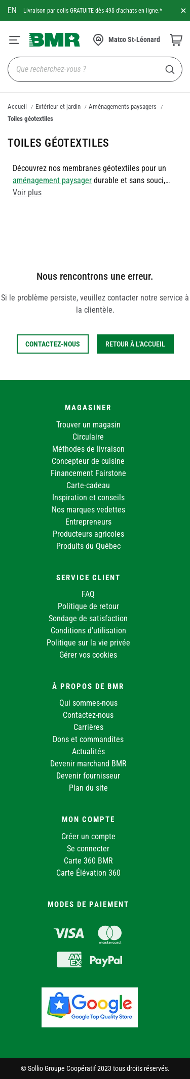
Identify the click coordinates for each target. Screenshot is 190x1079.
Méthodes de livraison (88, 449)
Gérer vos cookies (88, 655)
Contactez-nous (88, 715)
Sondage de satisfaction (88, 618)
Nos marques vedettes (88, 509)
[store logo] (54, 39)
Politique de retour (88, 606)
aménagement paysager (52, 180)
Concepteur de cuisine (88, 461)
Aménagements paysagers (123, 106)
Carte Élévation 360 (88, 873)
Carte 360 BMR (88, 861)
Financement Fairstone (88, 473)
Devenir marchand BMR (88, 763)
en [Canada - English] (12, 10)
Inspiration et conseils (88, 497)
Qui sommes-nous (88, 703)
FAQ (88, 594)
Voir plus (27, 192)
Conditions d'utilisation (88, 630)
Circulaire (88, 437)
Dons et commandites (88, 739)
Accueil (17, 106)
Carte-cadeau (88, 485)
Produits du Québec (88, 546)
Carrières (88, 727)
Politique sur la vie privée (88, 643)
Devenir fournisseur (88, 776)
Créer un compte (88, 836)
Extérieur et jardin (58, 106)
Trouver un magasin (88, 424)
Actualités (88, 751)
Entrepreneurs (88, 522)
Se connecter (88, 848)
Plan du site (88, 788)
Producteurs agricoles (88, 534)
